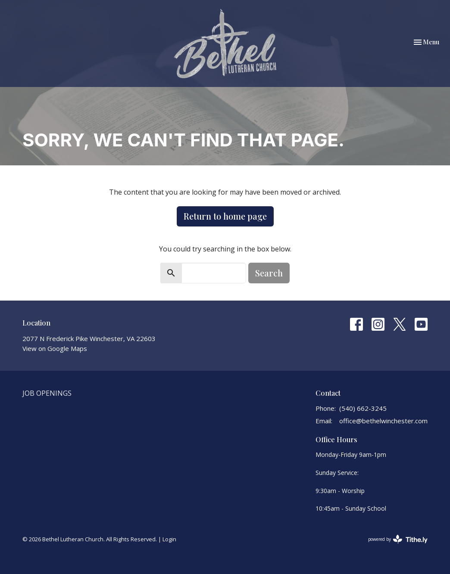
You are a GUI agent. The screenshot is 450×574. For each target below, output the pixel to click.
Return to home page (225, 216)
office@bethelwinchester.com (383, 420)
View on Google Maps (54, 348)
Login (169, 539)
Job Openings (47, 393)
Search (269, 273)
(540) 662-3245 (363, 408)
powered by (398, 539)
